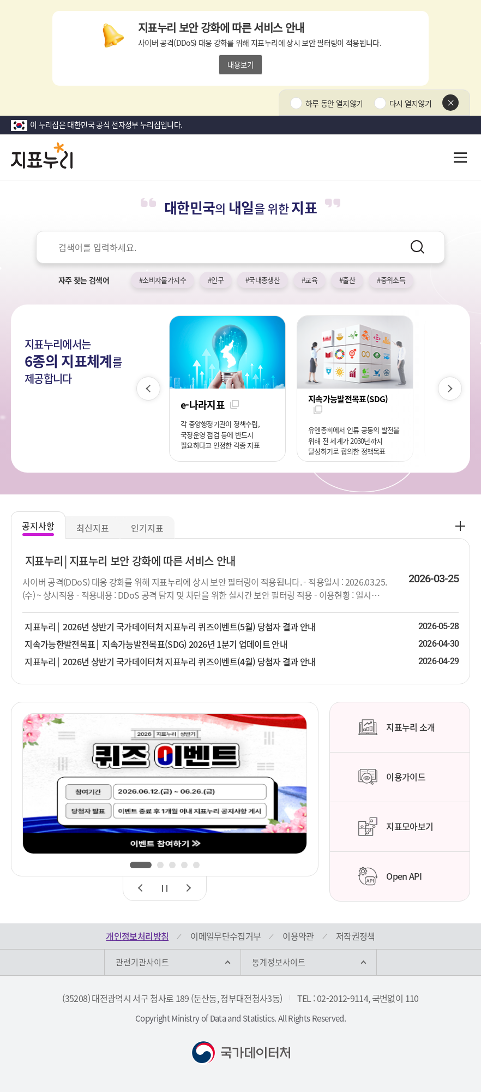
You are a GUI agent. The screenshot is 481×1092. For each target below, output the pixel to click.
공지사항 (38, 525)
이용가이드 (391, 777)
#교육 (309, 280)
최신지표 (92, 527)
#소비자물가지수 (162, 280)
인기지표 (147, 527)
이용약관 (298, 935)
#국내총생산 (262, 280)
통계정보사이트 (278, 962)
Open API (390, 876)
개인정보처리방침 (137, 935)
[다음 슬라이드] (450, 389)
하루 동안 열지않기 (334, 103)
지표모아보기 (395, 827)
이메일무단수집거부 (225, 935)
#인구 (216, 280)
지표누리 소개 (396, 727)
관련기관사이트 (142, 962)
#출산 (347, 280)
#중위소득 (391, 280)
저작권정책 (355, 935)
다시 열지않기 (410, 103)
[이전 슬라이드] (148, 389)
